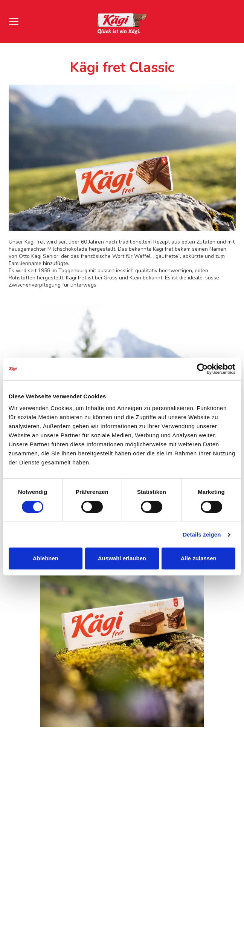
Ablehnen (45, 558)
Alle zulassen (199, 558)
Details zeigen (202, 534)
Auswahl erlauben (122, 558)
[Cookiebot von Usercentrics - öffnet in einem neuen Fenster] (202, 369)
